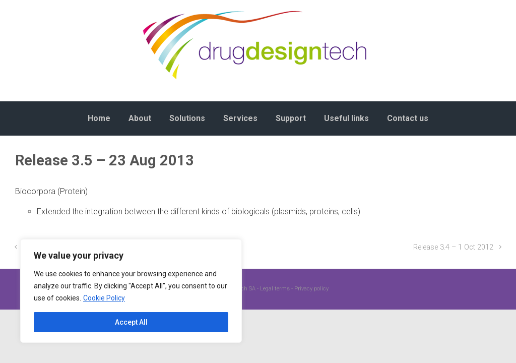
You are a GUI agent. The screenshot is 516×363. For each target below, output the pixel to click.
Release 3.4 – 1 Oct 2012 (453, 247)
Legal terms (275, 288)
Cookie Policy (104, 298)
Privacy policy (311, 288)
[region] (131, 291)
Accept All (131, 322)
